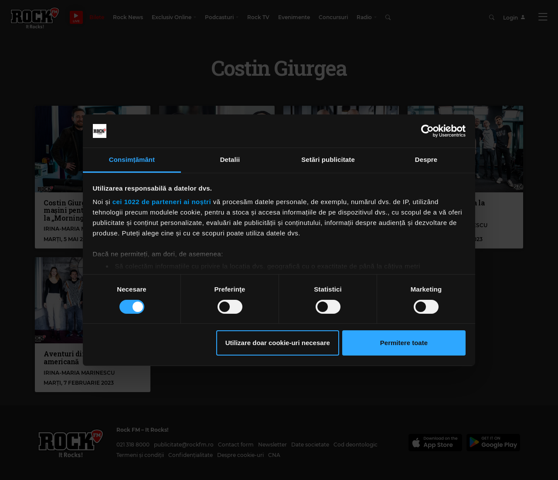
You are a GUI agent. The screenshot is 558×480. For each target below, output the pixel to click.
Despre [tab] (426, 159)
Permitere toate (404, 342)
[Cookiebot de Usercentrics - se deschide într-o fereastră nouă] (427, 131)
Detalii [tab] (230, 159)
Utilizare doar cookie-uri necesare (277, 342)
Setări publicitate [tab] (328, 159)
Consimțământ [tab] (132, 159)
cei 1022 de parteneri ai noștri (161, 201)
